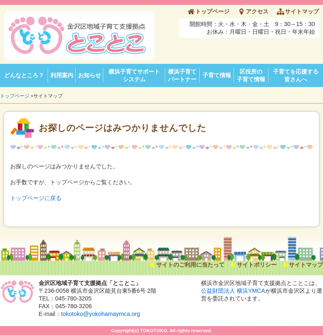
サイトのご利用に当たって (190, 264)
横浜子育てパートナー (182, 75)
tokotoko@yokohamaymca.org (100, 314)
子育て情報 (217, 75)
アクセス (257, 11)
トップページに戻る (35, 198)
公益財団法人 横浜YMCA (233, 290)
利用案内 (61, 75)
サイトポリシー (257, 264)
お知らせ (89, 75)
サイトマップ (302, 11)
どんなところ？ (24, 75)
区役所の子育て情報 (251, 75)
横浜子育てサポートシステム (134, 75)
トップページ (212, 11)
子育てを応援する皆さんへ (296, 75)
